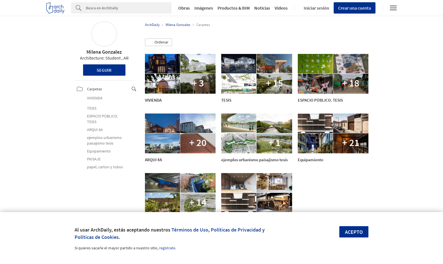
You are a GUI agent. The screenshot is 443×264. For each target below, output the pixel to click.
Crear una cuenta (354, 8)
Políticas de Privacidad (236, 229)
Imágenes (203, 8)
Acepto (354, 232)
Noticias (262, 8)
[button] (158, 42)
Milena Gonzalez (104, 52)
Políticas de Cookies (97, 237)
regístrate (167, 247)
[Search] (128, 8)
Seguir (104, 70)
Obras (184, 8)
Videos (281, 8)
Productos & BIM (234, 8)
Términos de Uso (189, 229)
